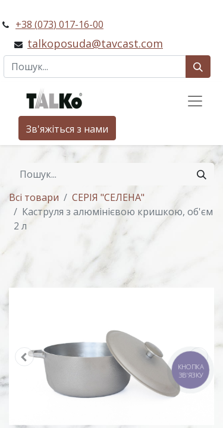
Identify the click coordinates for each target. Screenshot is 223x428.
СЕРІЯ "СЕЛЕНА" (108, 197)
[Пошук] (198, 66)
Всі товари (34, 197)
